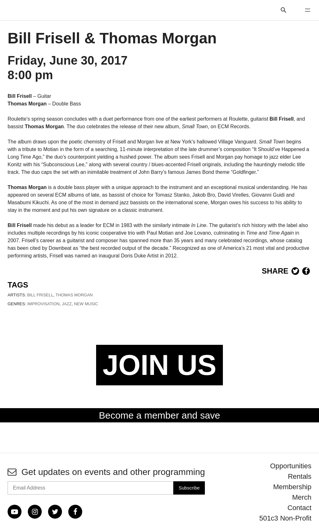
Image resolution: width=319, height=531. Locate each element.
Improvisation (43, 303)
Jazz (67, 303)
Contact (299, 508)
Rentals (299, 476)
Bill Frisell (40, 295)
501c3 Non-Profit (285, 518)
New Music (86, 303)
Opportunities (290, 466)
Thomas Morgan (74, 295)
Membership (292, 487)
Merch (301, 497)
